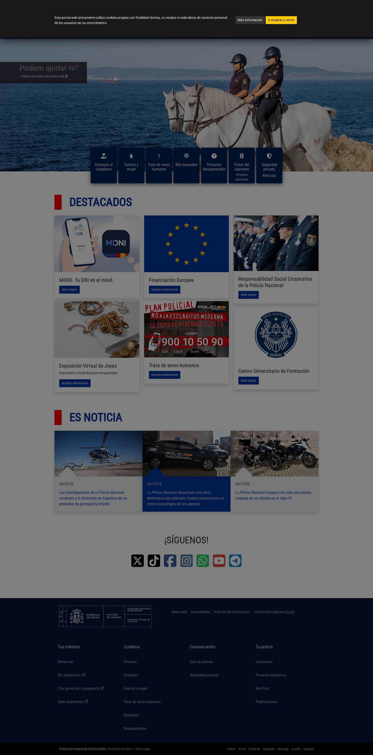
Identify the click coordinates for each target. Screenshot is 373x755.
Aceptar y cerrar (281, 20)
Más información (250, 20)
